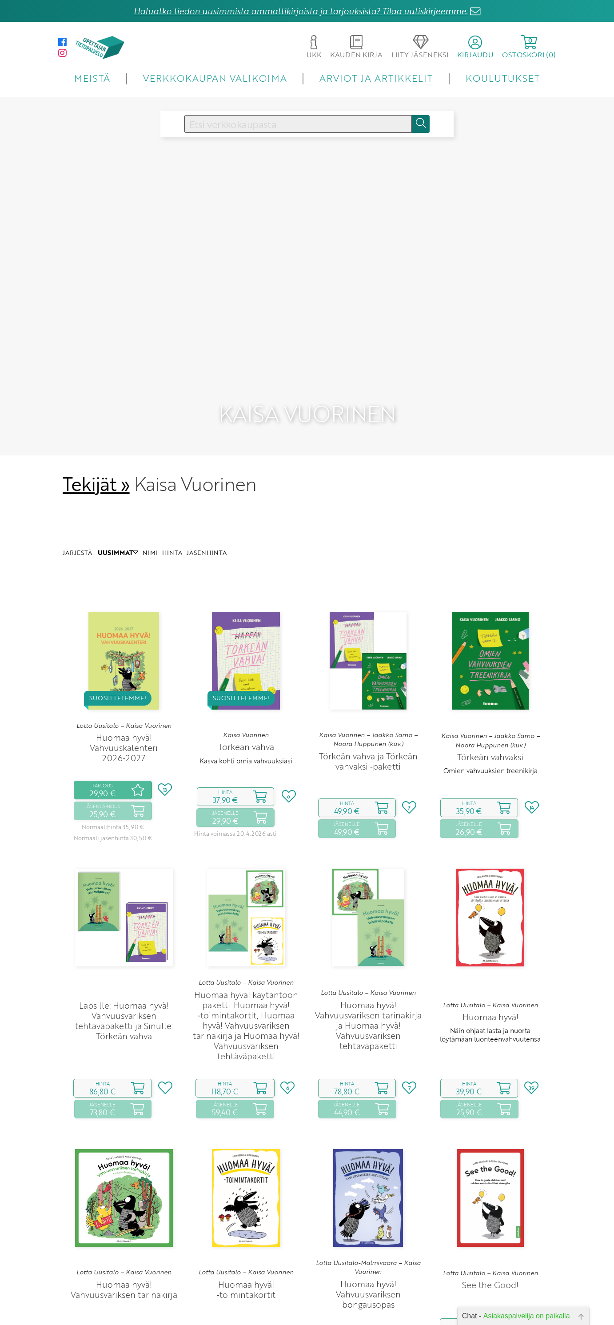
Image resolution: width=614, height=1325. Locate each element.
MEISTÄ (92, 78)
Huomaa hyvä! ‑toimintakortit (245, 1272)
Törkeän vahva (246, 730)
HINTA (172, 535)
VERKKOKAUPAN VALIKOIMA (215, 78)
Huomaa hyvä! (490, 1000)
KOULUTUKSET (503, 78)
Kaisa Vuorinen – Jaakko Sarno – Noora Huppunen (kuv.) (368, 722)
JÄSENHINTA (207, 535)
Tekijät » (96, 467)
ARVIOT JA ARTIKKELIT (376, 78)
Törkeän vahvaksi (490, 740)
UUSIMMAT (118, 535)
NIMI (150, 535)
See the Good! (490, 1268)
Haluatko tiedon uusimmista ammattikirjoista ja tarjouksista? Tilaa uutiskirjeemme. (301, 10)
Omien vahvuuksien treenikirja (490, 754)
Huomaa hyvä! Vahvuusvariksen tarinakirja (124, 1272)
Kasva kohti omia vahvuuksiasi (245, 744)
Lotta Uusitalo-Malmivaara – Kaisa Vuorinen (368, 1250)
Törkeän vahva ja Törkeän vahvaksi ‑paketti (368, 744)
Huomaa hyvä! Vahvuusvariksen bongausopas (368, 1277)
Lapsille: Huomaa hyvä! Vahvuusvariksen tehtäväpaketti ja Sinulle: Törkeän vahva (124, 1003)
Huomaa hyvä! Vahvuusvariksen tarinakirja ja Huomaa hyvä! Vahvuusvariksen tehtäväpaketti (368, 1008)
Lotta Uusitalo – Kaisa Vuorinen (123, 708)
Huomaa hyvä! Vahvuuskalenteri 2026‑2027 (124, 730)
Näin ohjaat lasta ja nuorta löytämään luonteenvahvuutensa (490, 1018)
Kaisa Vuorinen (246, 718)
